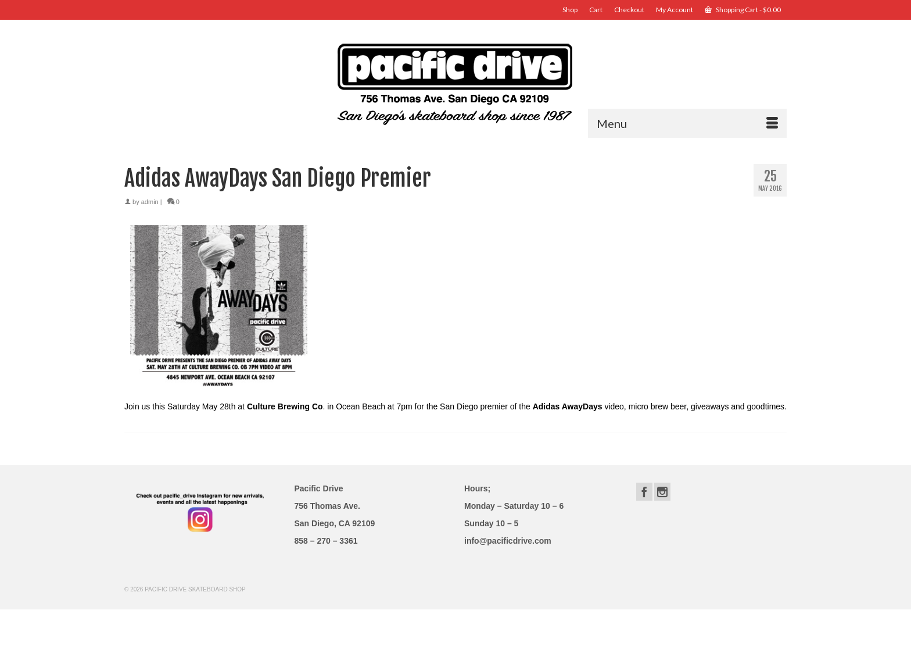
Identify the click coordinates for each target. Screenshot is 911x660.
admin (150, 201)
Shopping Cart (743, 9)
